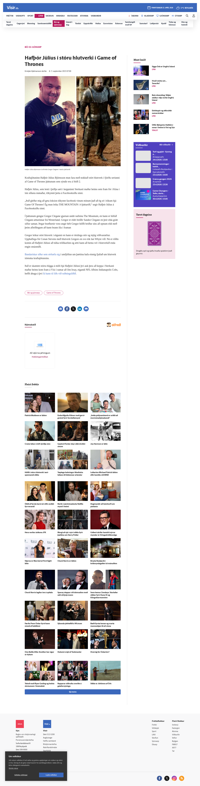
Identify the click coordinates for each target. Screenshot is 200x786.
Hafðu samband (49, 741)
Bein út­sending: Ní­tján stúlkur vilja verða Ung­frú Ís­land (163, 97)
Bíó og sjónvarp (33, 293)
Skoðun (155, 738)
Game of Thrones (54, 293)
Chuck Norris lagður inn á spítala (39, 593)
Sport (154, 731)
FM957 (175, 745)
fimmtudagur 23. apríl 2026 (162, 8)
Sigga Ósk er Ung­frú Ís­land (163, 67)
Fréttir (154, 725)
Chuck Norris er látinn (67, 561)
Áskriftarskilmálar (50, 748)
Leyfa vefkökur (51, 775)
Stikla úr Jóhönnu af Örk (100, 684)
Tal (173, 751)
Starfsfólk (47, 751)
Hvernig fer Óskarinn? (99, 652)
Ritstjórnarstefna (50, 744)
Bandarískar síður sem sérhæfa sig (42, 254)
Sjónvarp (155, 741)
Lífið (153, 735)
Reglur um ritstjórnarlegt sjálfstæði (25, 736)
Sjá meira (72, 692)
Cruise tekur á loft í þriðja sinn (37, 444)
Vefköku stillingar (21, 775)
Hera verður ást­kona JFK (35, 533)
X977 (174, 748)
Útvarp (154, 745)
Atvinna (175, 731)
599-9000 (23, 750)
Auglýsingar (47, 738)
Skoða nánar (13, 768)
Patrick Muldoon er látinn (36, 416)
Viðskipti (155, 728)
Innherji (175, 725)
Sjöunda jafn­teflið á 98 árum (70, 624)
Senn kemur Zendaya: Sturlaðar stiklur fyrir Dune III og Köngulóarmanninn (104, 595)
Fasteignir (176, 728)
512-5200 (51, 735)
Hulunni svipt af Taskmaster (70, 652)
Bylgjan (175, 741)
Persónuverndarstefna (25, 740)
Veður (174, 738)
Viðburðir (176, 735)
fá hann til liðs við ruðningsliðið (59, 273)
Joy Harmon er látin (99, 444)
